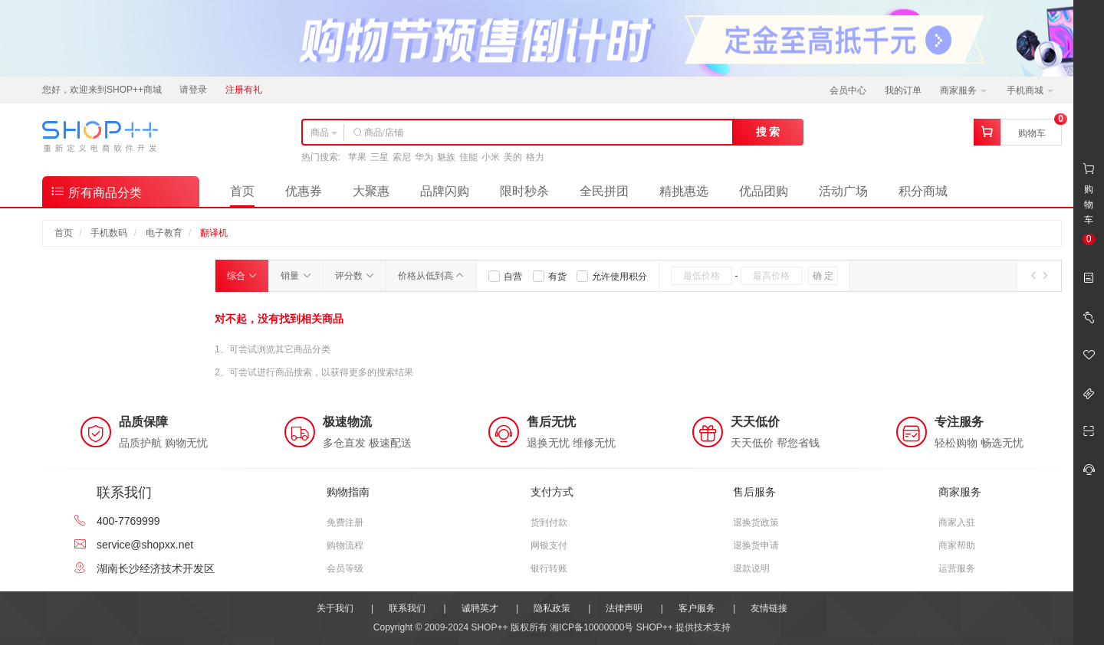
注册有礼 (243, 89)
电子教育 (164, 233)
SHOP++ (654, 627)
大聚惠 (371, 191)
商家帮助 (956, 545)
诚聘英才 (480, 608)
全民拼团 (604, 191)
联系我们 (407, 608)
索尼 (402, 157)
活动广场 (843, 191)
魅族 (446, 157)
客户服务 (696, 608)
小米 (490, 157)
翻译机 (214, 233)
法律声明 (624, 608)
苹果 (357, 157)
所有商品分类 (96, 191)
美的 (513, 157)
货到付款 (549, 522)
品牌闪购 (444, 191)
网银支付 (549, 545)
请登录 (193, 89)
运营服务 (956, 568)
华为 (424, 157)
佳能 (468, 157)
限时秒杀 (524, 191)
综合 (242, 275)
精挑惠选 (683, 191)
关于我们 (335, 608)
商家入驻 (956, 522)
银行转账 (549, 568)
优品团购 (763, 191)
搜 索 (768, 132)
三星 (379, 157)
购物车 (1032, 133)
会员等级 (345, 568)
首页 (242, 191)
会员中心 (848, 90)
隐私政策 (552, 608)
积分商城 (923, 191)
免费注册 (345, 522)
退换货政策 (756, 522)
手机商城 (1030, 90)
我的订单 (903, 90)
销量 (295, 275)
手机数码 (108, 233)
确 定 (823, 275)
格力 (535, 157)
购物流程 (345, 545)
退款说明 (751, 568)
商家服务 (963, 90)
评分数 (354, 275)
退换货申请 (756, 545)
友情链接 (769, 608)
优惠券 (303, 191)
